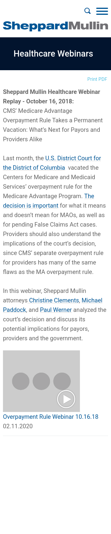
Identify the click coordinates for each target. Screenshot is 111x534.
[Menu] (102, 11)
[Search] (87, 11)
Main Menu (36, 7)
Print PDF (97, 79)
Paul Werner (56, 309)
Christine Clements (53, 300)
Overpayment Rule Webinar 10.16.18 (50, 416)
